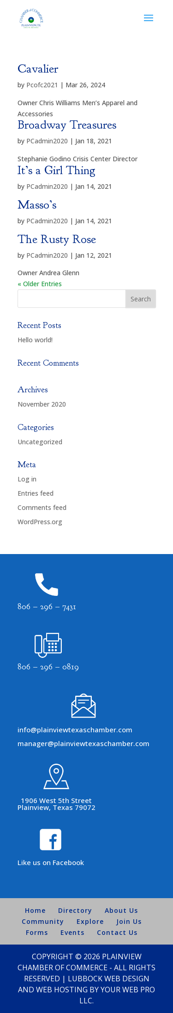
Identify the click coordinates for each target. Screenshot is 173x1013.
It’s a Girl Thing (56, 170)
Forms (37, 932)
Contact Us (117, 932)
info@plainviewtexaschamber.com (75, 729)
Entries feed (36, 493)
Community (43, 921)
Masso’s (37, 204)
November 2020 (42, 404)
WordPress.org (40, 521)
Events (72, 932)
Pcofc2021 (42, 84)
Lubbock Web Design (108, 978)
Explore (90, 921)
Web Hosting (62, 990)
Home (35, 910)
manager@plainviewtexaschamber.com (83, 743)
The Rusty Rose (57, 239)
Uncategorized (40, 441)
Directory (75, 910)
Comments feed (42, 507)
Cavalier (38, 68)
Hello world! (35, 339)
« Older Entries (40, 283)
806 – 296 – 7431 (47, 606)
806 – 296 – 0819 (48, 667)
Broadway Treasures (67, 124)
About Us (121, 910)
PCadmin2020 (47, 140)
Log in (27, 479)
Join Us (129, 921)
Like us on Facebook (51, 862)
